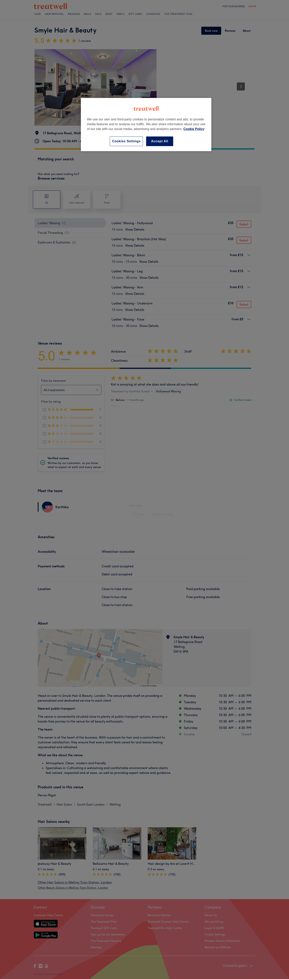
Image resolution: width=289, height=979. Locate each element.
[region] (146, 124)
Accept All (159, 141)
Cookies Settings (126, 141)
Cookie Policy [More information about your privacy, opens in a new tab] (194, 129)
